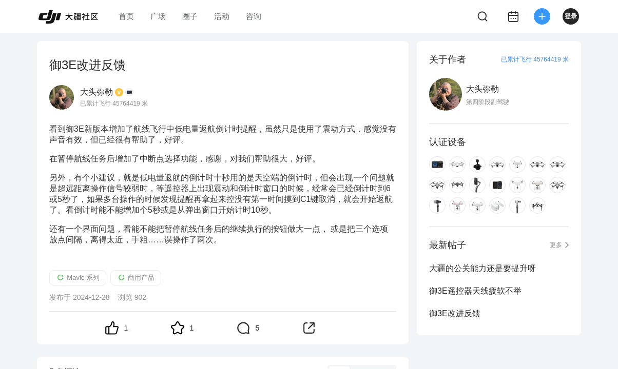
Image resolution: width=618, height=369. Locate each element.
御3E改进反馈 (454, 313)
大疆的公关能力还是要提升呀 (482, 268)
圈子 (190, 16)
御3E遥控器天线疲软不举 (475, 290)
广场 (158, 16)
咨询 (253, 16)
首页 (126, 16)
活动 (221, 16)
